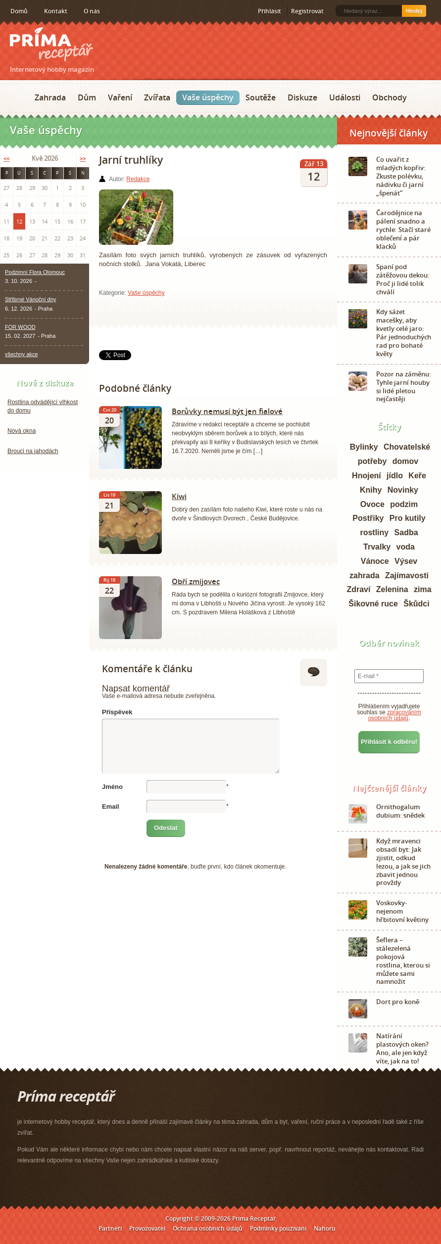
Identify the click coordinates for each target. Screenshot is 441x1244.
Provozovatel (147, 1228)
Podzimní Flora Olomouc (35, 272)
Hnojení (366, 475)
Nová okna (21, 430)
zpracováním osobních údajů (394, 715)
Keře (417, 475)
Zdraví (358, 589)
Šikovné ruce (373, 603)
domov (405, 461)
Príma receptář (51, 44)
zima (423, 589)
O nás (92, 11)
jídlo (395, 475)
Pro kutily (408, 518)
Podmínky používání (278, 1228)
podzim (404, 504)
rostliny (374, 532)
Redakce (137, 179)
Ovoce (372, 504)
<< (6, 158)
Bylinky (364, 447)
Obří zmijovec (196, 581)
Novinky (403, 490)
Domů (19, 11)
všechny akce (21, 354)
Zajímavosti (407, 575)
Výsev (405, 561)
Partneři (110, 1228)
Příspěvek (117, 712)
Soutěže (260, 97)
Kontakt (55, 11)
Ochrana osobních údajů (208, 1228)
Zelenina (392, 589)
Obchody (389, 97)
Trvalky (377, 547)
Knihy (371, 490)
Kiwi (179, 496)
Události (344, 97)
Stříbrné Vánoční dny (30, 299)
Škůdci (416, 603)
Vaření (120, 97)
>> (83, 158)
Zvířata (157, 97)
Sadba (406, 532)
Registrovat (307, 11)
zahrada (364, 575)
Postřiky (368, 518)
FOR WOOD (20, 327)
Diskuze (302, 97)
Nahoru (325, 1228)
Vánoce (375, 561)
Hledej (414, 11)
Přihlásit (269, 11)
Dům (87, 97)
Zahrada (50, 97)
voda (405, 547)
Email (110, 806)
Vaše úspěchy (208, 97)
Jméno (112, 786)
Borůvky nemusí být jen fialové (227, 411)
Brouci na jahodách (32, 451)
